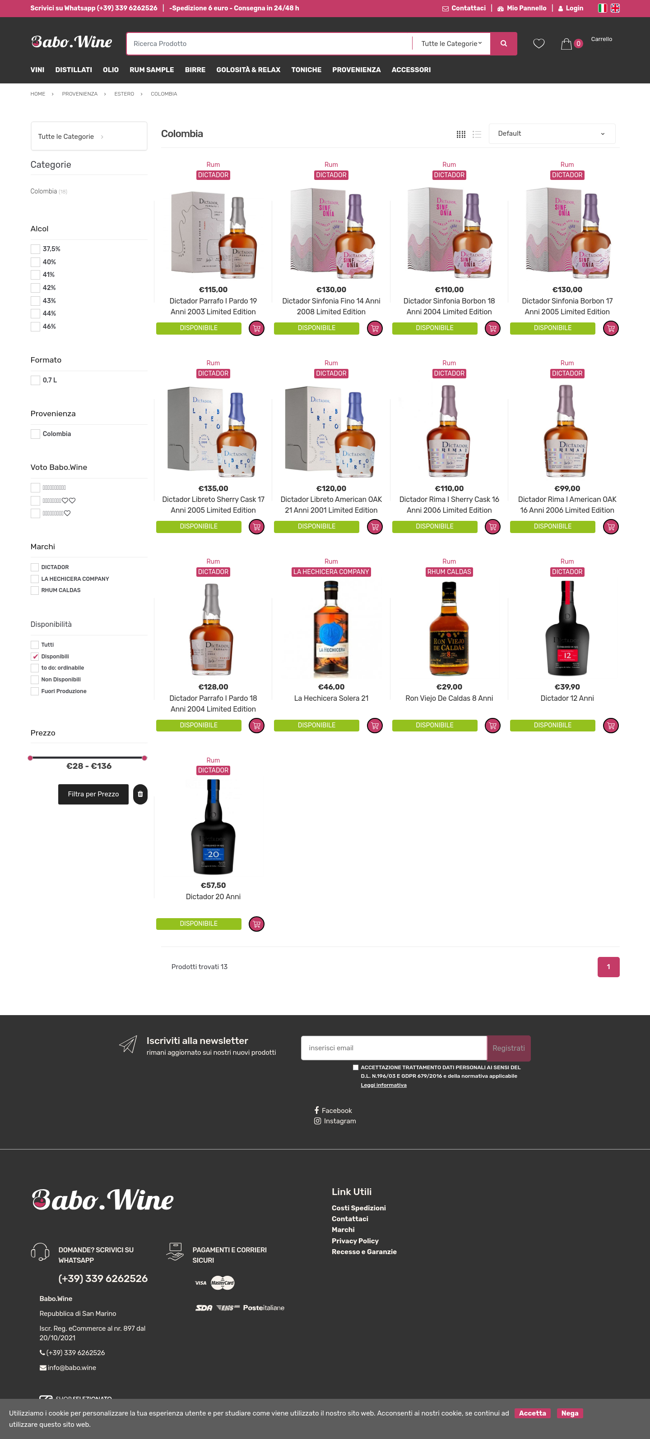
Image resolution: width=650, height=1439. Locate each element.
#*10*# (54, 488)
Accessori (411, 70)
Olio (111, 70)
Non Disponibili (61, 679)
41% (49, 275)
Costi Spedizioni (359, 1208)
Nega (570, 1413)
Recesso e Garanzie (364, 1252)
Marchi (343, 1230)
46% (49, 327)
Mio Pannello (522, 8)
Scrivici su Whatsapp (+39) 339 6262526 (94, 8)
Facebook (333, 1111)
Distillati (73, 70)
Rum (213, 165)
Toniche (306, 70)
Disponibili (55, 656)
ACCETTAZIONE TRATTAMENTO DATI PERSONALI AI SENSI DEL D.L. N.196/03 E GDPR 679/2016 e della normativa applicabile (441, 1076)
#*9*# (52, 513)
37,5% (51, 249)
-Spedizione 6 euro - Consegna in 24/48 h (234, 8)
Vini (38, 70)
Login (571, 8)
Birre (195, 70)
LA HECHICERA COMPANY (75, 579)
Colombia (57, 434)
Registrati (508, 1048)
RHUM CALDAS (60, 590)
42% (49, 288)
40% (49, 262)
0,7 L (50, 380)
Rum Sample (152, 70)
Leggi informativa (384, 1085)
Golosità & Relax (248, 70)
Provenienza (356, 70)
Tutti (47, 645)
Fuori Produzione (63, 691)
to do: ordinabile (62, 668)
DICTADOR (55, 567)
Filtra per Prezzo (93, 794)
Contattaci (464, 8)
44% (49, 313)
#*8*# (52, 501)
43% (49, 301)
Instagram (335, 1121)
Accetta (532, 1413)
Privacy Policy (355, 1241)
